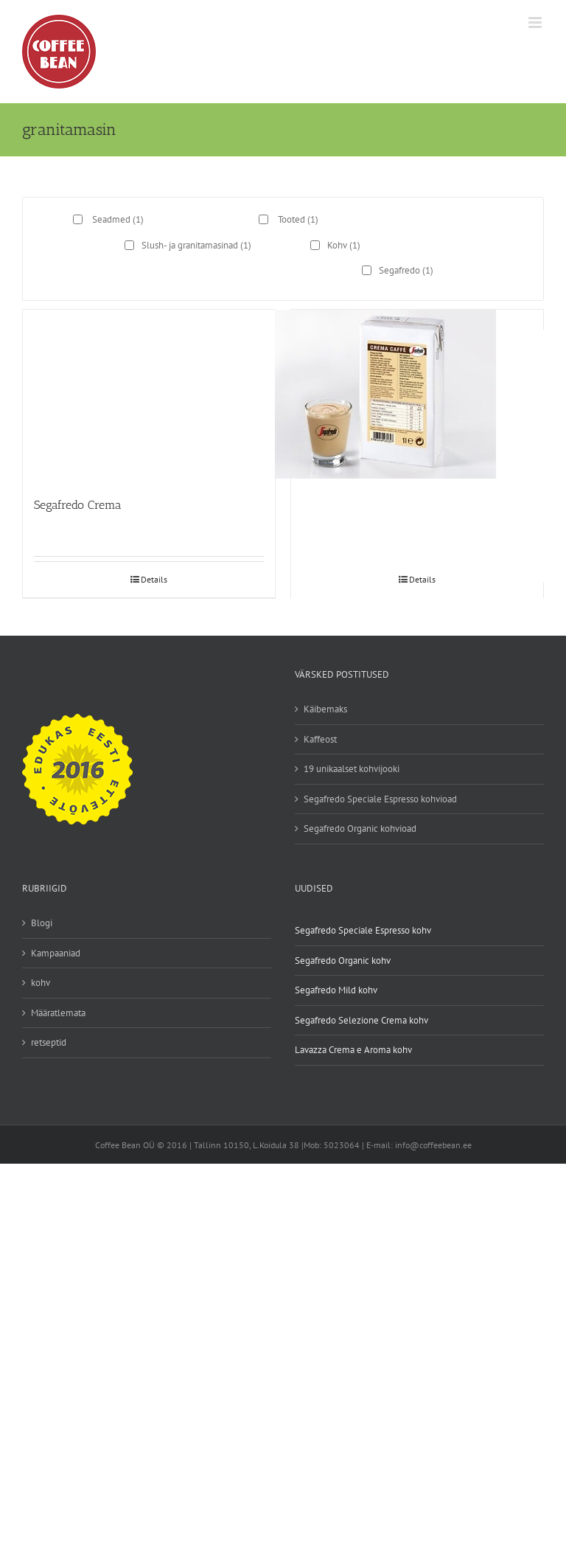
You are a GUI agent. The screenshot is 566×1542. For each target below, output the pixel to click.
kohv (40, 982)
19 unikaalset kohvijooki (351, 769)
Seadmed (118, 219)
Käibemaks (325, 709)
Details (154, 579)
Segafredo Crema (78, 505)
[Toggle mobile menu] (536, 22)
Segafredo (406, 270)
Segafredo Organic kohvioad (360, 828)
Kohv (343, 245)
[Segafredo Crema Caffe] (417, 396)
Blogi (41, 923)
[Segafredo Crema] (149, 396)
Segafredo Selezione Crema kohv (361, 1020)
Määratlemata (58, 1013)
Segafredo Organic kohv (343, 960)
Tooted (298, 219)
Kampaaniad (55, 953)
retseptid (48, 1042)
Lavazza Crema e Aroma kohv (353, 1049)
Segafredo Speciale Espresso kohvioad (380, 799)
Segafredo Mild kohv (336, 990)
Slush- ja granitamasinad (196, 245)
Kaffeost (320, 739)
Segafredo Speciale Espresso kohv (363, 930)
